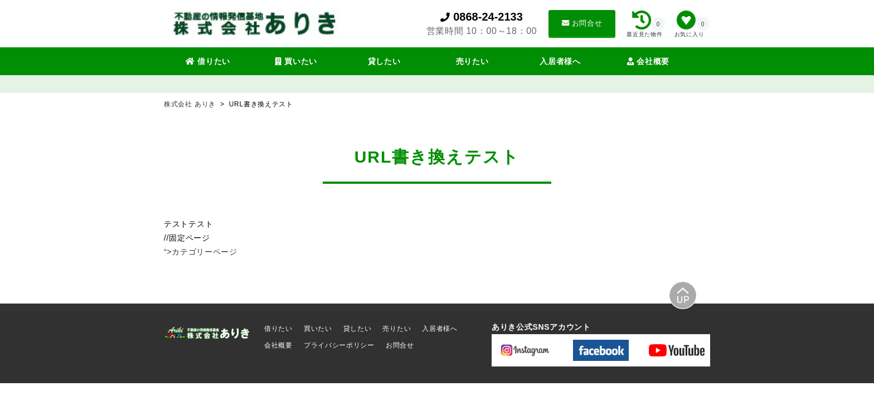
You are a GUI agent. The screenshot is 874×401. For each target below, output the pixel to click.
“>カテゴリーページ (200, 251)
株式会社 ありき (191, 104)
